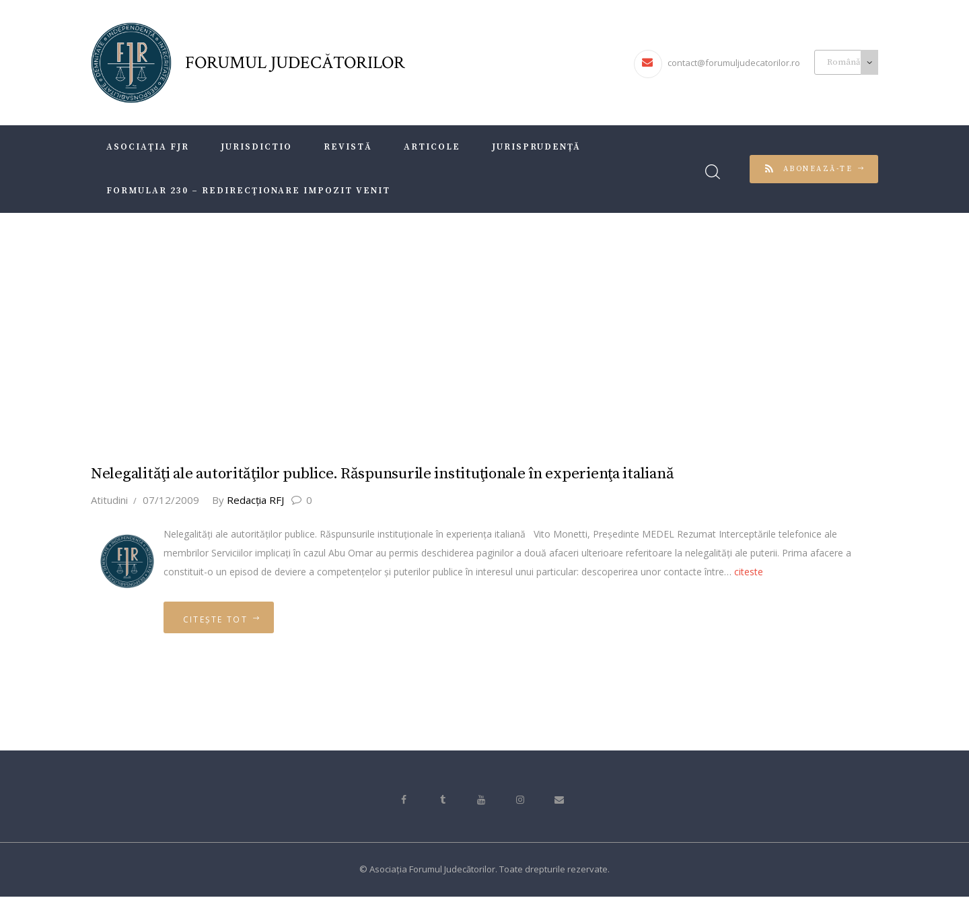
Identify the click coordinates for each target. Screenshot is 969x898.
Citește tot (217, 619)
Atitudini (109, 499)
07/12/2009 (171, 499)
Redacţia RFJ (250, 499)
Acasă (428, 326)
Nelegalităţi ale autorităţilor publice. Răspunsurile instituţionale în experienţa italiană (384, 474)
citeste (748, 571)
